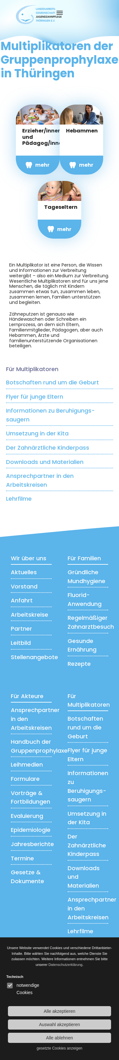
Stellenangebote (34, 657)
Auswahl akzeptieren (59, 1024)
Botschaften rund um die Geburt (52, 382)
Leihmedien (27, 764)
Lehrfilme (19, 499)
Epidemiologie (30, 830)
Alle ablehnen (59, 1037)
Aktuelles (24, 572)
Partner (21, 629)
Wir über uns (28, 558)
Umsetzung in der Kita (37, 433)
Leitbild (21, 643)
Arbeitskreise (29, 615)
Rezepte (79, 664)
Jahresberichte (32, 844)
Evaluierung (27, 816)
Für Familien (84, 558)
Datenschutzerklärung (66, 965)
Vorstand (24, 586)
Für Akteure (27, 696)
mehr (42, 165)
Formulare (25, 779)
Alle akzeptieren (60, 1011)
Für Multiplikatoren (32, 369)
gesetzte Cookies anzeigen (59, 1048)
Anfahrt (22, 600)
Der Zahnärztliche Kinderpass (47, 448)
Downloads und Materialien (44, 462)
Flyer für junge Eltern (34, 397)
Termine (22, 858)
